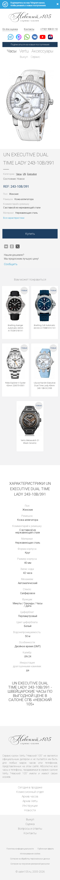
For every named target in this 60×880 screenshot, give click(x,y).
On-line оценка (10, 29)
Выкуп (24, 56)
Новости (30, 810)
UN (24, 174)
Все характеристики (13, 218)
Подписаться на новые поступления (30, 44)
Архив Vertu (30, 801)
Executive (32, 174)
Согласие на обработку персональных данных (30, 859)
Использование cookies (30, 854)
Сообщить (10, 264)
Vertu (24, 51)
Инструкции (30, 805)
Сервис (35, 56)
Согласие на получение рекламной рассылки (30, 864)
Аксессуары (42, 51)
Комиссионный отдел (30, 791)
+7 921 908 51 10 (49, 29)
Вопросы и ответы (30, 828)
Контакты (29, 29)
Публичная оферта (45, 849)
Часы (11, 51)
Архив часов (30, 796)
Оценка (30, 824)
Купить (30, 233)
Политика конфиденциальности (20, 849)
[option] (30, 105)
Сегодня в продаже (30, 787)
